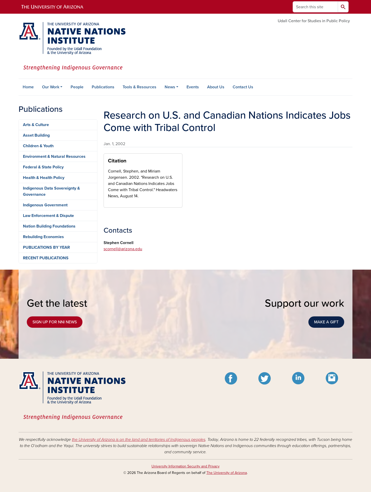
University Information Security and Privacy (185, 466)
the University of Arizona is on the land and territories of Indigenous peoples (138, 439)
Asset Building (36, 135)
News (170, 87)
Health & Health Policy (43, 177)
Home (28, 87)
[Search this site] (315, 6)
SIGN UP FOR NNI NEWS (54, 322)
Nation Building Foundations (49, 226)
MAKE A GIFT (326, 322)
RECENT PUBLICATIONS (46, 258)
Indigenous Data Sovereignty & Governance (51, 191)
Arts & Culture (36, 124)
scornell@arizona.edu (123, 249)
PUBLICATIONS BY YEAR (46, 247)
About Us (215, 87)
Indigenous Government (45, 205)
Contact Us (243, 87)
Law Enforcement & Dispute (48, 215)
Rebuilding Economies (43, 236)
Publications (103, 87)
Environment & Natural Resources (54, 156)
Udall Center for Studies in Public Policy (314, 21)
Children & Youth (38, 146)
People (77, 87)
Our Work (50, 87)
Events (193, 87)
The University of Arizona (226, 473)
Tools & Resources (139, 87)
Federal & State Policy (43, 167)
